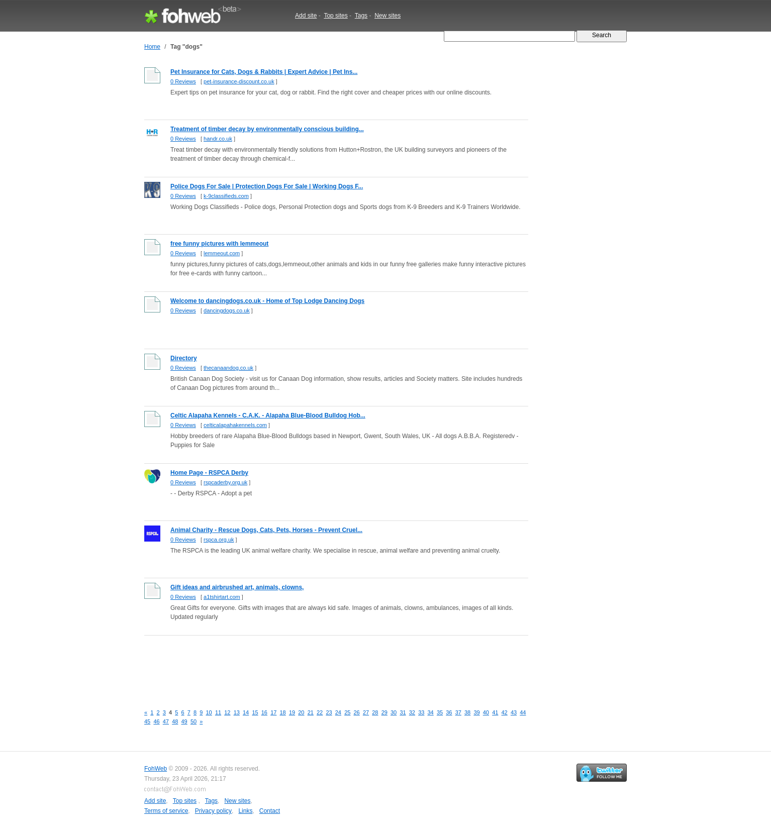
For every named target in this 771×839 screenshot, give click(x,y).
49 (184, 721)
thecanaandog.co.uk (228, 368)
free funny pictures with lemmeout (219, 243)
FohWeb (155, 768)
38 (467, 712)
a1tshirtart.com (222, 597)
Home (152, 46)
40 (486, 712)
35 (440, 712)
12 (227, 712)
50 (193, 721)
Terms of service (166, 810)
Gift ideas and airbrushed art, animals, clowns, (237, 587)
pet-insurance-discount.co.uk (239, 81)
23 (329, 712)
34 (431, 712)
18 (283, 712)
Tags (361, 15)
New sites (387, 15)
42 (505, 712)
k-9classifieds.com (226, 196)
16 (264, 712)
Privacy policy (213, 810)
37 (458, 712)
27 (366, 712)
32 (412, 712)
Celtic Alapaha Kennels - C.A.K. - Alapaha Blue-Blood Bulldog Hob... (267, 415)
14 (246, 712)
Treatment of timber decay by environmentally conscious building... (267, 129)
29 (384, 712)
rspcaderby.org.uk (225, 482)
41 (495, 712)
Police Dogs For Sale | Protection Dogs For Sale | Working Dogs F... (266, 186)
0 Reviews (183, 81)
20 (301, 712)
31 (403, 712)
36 (449, 712)
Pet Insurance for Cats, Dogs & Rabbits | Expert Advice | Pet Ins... (263, 71)
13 (237, 712)
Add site (306, 15)
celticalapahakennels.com (235, 425)
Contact (269, 810)
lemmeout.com (222, 253)
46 (156, 721)
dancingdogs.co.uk (227, 310)
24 (338, 712)
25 (347, 712)
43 (514, 712)
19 (292, 712)
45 (147, 721)
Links (245, 810)
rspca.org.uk (219, 540)
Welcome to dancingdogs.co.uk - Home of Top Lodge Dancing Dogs (267, 300)
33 (421, 712)
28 (375, 712)
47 (166, 721)
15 (255, 712)
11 (218, 712)
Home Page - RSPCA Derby (209, 472)
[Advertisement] (327, 664)
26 (357, 712)
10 (209, 712)
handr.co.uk (218, 139)
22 (320, 712)
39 (476, 712)
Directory (183, 358)
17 (273, 712)
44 (523, 712)
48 (175, 721)
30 (394, 712)
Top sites (335, 15)
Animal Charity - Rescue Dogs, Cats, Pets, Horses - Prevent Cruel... (266, 530)
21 (311, 712)
